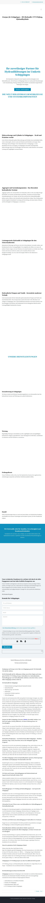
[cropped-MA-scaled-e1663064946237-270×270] (6, 5)
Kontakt (20, 898)
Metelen (25, 719)
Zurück (37, 891)
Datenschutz (29, 898)
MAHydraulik (16, 898)
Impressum (25, 898)
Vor (41, 891)
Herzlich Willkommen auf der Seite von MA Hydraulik (21, 660)
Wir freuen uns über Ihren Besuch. (21, 662)
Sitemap (33, 898)
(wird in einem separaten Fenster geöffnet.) (18, 628)
